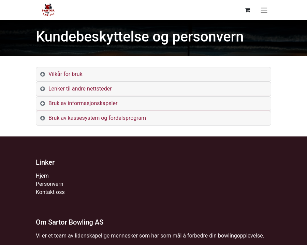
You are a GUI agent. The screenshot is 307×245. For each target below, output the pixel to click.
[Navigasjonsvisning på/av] (264, 10)
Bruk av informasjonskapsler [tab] (82, 103)
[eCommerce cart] (247, 10)
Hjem (42, 176)
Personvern (49, 184)
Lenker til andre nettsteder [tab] (80, 88)
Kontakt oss (50, 192)
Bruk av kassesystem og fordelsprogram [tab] (97, 118)
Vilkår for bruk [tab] (65, 74)
